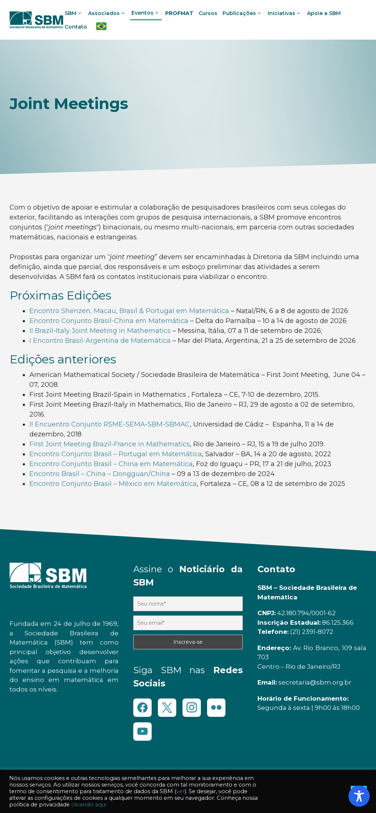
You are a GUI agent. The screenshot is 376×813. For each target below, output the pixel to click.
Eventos (146, 12)
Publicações (243, 13)
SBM (74, 13)
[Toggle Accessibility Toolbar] (359, 796)
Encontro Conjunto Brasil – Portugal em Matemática (115, 454)
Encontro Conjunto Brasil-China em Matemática (108, 321)
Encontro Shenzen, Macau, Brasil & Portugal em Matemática (129, 311)
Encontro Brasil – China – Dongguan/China (99, 474)
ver (180, 791)
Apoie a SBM (324, 13)
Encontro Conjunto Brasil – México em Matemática (113, 484)
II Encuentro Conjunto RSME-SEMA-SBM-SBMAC (109, 424)
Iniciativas (285, 13)
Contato (76, 26)
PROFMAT (179, 13)
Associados (108, 13)
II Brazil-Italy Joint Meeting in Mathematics (100, 331)
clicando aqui (88, 804)
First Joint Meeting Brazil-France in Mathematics (109, 444)
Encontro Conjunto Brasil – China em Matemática (111, 464)
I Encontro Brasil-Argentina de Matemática (100, 341)
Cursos (208, 13)
